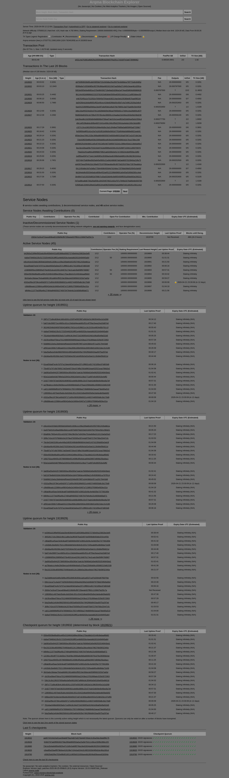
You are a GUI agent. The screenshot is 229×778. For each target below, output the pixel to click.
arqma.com (49, 775)
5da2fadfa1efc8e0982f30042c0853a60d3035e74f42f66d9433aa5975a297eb (75, 352)
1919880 (28, 746)
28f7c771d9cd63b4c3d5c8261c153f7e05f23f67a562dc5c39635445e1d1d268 (75, 319)
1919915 (28, 177)
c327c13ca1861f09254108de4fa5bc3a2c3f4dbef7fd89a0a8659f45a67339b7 (108, 127)
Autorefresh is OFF (77, 26)
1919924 (28, 135)
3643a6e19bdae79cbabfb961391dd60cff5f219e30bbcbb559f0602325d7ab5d (56, 278)
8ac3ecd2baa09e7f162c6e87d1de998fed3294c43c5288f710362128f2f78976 (108, 148)
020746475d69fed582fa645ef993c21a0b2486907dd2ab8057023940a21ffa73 (108, 160)
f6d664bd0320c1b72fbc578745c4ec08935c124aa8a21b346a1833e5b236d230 (108, 115)
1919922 (28, 144)
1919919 (28, 156)
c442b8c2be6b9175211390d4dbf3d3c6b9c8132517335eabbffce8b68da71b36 (77, 545)
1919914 (28, 185)
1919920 (28, 152)
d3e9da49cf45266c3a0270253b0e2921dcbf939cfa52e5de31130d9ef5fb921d (75, 356)
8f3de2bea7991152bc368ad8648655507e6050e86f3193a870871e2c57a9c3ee (108, 135)
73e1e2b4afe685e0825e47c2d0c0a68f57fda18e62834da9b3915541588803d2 (76, 746)
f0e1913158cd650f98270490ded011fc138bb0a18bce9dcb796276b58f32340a (77, 570)
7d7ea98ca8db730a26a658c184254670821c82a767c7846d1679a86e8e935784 (108, 181)
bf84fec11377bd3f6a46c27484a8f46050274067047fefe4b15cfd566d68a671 (57, 290)
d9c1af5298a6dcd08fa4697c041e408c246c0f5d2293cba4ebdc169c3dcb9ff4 (108, 123)
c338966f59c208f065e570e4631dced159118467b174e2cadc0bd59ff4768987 (56, 270)
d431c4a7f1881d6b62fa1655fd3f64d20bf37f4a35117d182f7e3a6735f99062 (106, 60)
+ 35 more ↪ (114, 294)
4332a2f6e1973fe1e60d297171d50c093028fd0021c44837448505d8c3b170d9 (57, 282)
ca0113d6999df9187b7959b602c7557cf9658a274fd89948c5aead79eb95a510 (76, 389)
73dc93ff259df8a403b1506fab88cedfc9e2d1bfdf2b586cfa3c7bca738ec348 (108, 140)
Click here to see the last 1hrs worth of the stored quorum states (50, 723)
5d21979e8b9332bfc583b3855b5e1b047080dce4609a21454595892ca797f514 (76, 475)
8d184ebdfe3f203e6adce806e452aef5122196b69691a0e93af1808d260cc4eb (108, 172)
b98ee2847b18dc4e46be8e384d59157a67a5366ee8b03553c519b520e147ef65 (78, 697)
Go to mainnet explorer (117, 26)
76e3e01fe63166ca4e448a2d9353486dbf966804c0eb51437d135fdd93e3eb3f (76, 442)
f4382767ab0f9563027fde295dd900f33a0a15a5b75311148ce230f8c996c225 (76, 742)
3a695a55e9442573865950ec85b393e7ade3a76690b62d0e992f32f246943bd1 (76, 372)
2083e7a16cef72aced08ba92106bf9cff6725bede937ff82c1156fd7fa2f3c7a (62, 237)
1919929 (28, 103)
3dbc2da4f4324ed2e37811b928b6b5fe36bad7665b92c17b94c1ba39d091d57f (108, 111)
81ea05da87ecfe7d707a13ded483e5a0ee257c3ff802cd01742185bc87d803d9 (57, 266)
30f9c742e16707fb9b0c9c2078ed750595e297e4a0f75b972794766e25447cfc (76, 438)
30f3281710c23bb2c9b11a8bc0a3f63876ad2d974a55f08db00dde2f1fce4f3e (77, 537)
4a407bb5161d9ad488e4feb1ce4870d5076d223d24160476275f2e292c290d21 (76, 430)
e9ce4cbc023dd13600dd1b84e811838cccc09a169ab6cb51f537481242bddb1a (57, 262)
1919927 (28, 115)
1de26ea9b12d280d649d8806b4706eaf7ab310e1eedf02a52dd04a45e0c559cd (108, 119)
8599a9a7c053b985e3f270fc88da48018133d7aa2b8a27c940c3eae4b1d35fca (108, 86)
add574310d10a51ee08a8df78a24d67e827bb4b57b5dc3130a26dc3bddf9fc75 (76, 738)
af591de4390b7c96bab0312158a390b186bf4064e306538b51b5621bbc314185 (76, 348)
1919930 (28, 99)
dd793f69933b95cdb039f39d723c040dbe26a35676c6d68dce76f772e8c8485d (108, 82)
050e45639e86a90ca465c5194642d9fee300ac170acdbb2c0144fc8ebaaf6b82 (57, 274)
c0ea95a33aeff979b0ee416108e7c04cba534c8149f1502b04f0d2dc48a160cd (76, 750)
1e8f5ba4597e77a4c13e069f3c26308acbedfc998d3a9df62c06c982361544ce (108, 156)
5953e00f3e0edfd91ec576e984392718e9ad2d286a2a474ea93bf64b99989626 (108, 90)
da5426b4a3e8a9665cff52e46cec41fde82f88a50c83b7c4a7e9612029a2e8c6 (108, 103)
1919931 (28, 94)
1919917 (28, 168)
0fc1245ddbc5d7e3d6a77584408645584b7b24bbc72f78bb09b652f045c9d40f (108, 168)
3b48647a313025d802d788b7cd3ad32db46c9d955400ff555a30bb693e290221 (108, 177)
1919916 (28, 172)
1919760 (28, 754)
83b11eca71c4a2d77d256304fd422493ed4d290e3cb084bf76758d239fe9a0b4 (77, 582)
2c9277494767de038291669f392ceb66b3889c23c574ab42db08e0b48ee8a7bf (76, 381)
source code (34, 770)
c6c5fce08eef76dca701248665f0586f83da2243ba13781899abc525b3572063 (76, 340)
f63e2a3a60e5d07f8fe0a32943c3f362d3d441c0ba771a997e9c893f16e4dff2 (75, 377)
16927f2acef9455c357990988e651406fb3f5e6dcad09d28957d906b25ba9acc (76, 459)
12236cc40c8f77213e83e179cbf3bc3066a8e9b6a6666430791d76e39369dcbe (76, 656)
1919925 (28, 131)
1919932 (28, 86)
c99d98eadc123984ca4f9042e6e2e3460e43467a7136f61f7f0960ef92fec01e (57, 286)
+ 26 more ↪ (94, 405)
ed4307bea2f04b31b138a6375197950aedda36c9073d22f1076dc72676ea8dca (108, 164)
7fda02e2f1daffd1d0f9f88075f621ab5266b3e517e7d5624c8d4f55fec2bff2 (108, 152)
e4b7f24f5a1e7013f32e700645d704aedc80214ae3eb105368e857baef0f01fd (108, 99)
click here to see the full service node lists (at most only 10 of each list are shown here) (59, 300)
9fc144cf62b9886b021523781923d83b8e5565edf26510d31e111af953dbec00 (108, 94)
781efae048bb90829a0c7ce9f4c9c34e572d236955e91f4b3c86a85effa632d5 (75, 336)
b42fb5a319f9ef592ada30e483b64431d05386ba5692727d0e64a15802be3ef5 (57, 253)
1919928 (28, 111)
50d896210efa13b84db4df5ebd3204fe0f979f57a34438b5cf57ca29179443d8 (75, 344)
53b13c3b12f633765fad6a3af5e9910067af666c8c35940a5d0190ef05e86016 (76, 680)
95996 (117, 191)
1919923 (28, 140)
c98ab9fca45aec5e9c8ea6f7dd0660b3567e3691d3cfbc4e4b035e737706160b (76, 492)
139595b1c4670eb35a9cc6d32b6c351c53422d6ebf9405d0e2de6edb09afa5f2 (76, 393)
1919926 (28, 127)
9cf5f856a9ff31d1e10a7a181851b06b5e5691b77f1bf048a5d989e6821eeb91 (108, 131)
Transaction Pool (60, 26)
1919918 (28, 160)
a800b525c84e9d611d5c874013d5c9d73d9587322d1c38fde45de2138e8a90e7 (108, 144)
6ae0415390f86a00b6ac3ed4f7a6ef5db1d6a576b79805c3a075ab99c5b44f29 (108, 107)
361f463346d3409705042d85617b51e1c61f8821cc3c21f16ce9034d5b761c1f (75, 327)
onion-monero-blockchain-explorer (48, 773)
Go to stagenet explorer (97, 26)
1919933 (28, 82)
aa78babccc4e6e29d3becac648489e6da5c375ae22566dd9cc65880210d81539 (76, 385)
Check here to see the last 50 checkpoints (40, 759)
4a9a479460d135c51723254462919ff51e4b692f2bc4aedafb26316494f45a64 (56, 258)
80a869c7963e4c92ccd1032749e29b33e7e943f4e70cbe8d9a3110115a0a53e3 (76, 434)
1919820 (28, 750)
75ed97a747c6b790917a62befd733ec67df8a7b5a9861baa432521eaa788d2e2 (76, 368)
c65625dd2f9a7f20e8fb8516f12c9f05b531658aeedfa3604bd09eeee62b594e (76, 754)
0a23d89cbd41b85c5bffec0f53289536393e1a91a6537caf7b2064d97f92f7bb (77, 578)
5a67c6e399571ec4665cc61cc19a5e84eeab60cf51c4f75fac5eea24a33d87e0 (76, 323)
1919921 (28, 148)
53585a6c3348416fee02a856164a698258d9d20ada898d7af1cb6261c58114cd (108, 185)
